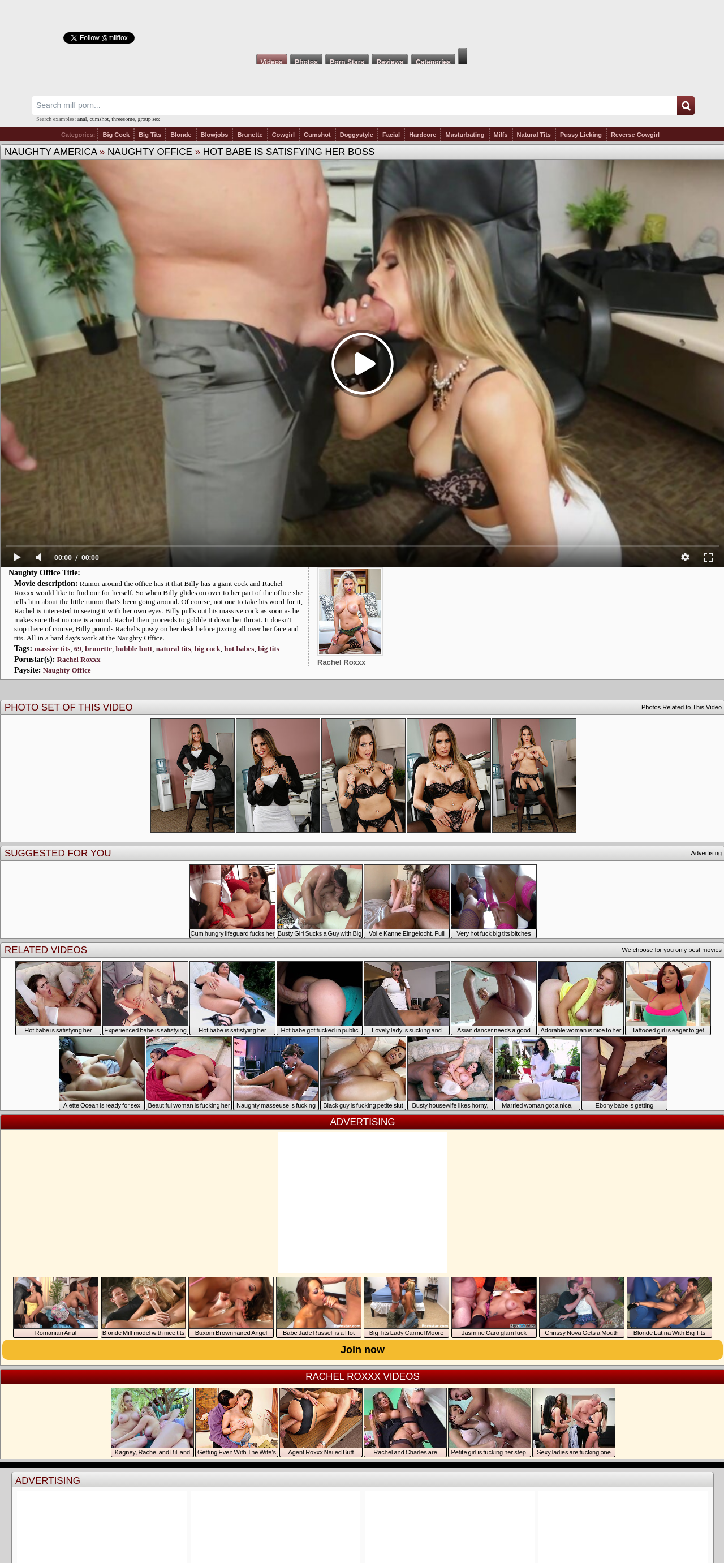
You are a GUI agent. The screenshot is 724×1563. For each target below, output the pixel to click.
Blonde (180, 134)
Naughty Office (149, 152)
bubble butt (134, 648)
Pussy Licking (581, 134)
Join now (363, 1349)
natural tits (173, 648)
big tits (268, 648)
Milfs (501, 134)
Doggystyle (356, 134)
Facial (391, 134)
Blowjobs (215, 134)
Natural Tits (534, 134)
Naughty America (51, 152)
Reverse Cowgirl (635, 134)
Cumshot (317, 134)
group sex (148, 119)
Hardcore (422, 134)
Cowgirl (283, 134)
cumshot (99, 119)
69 (77, 648)
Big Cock (116, 134)
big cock (208, 648)
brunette (98, 648)
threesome (123, 119)
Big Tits (150, 134)
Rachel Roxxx (79, 659)
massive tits (52, 648)
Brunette (249, 134)
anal (82, 119)
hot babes (239, 648)
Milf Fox (362, 24)
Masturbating (464, 134)
